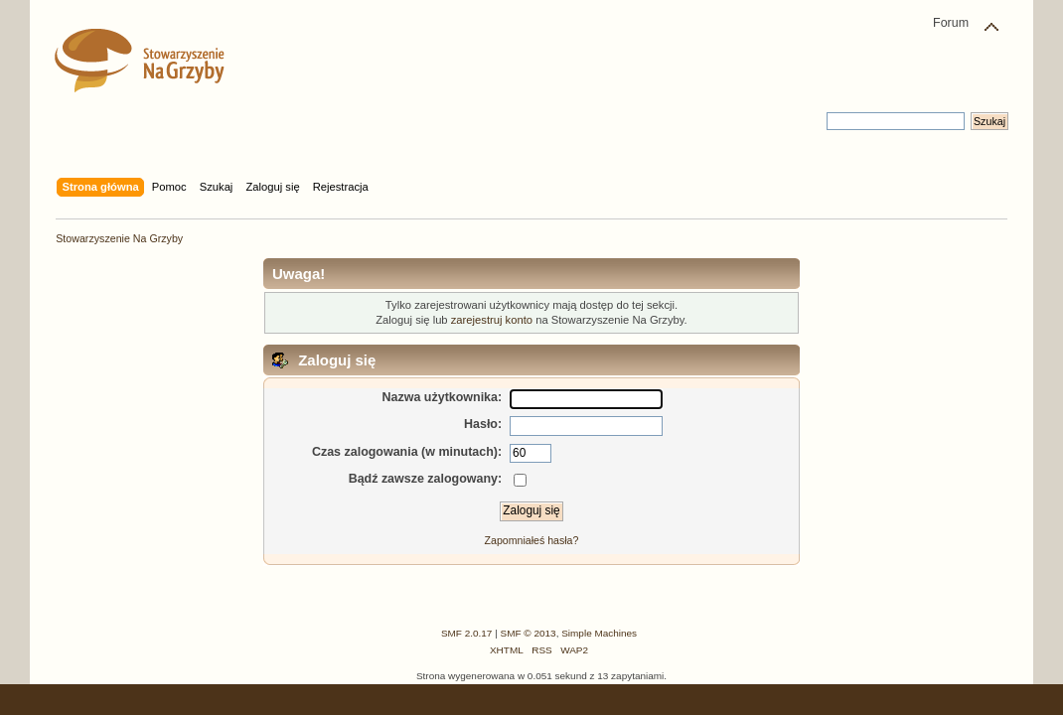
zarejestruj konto (491, 320)
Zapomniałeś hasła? (532, 540)
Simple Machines (599, 633)
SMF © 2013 (528, 633)
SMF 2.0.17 (467, 633)
